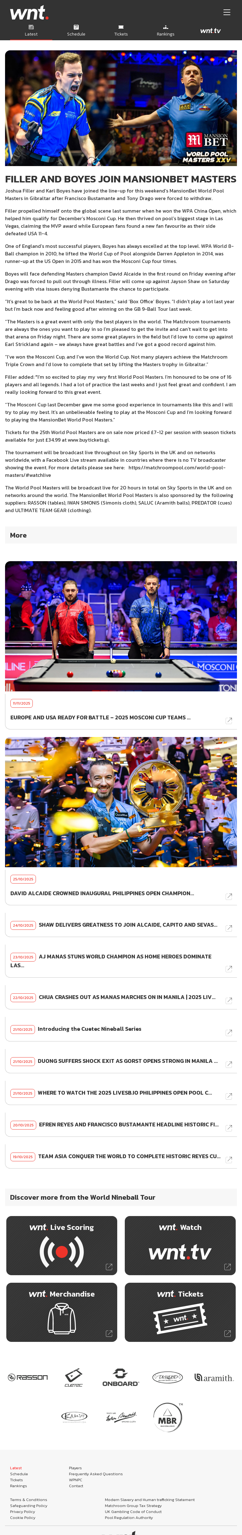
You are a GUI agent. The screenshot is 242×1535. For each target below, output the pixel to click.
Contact (76, 1486)
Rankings (18, 1486)
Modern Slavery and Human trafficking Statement (150, 1500)
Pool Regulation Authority (129, 1518)
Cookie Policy (22, 1518)
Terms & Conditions (28, 1500)
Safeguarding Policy (28, 1506)
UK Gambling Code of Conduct (133, 1512)
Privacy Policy (22, 1512)
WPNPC (75, 1480)
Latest (16, 1468)
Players (75, 1468)
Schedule (19, 1474)
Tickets (16, 1480)
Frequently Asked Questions (96, 1474)
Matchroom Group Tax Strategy (133, 1506)
